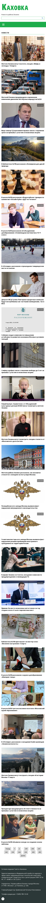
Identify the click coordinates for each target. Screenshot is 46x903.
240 (32, 849)
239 (26, 849)
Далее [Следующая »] (23, 856)
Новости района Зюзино (10, 14)
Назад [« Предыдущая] (8, 849)
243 (13, 852)
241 (39, 849)
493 (40, 852)
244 (19, 852)
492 (33, 852)
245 (25, 852)
